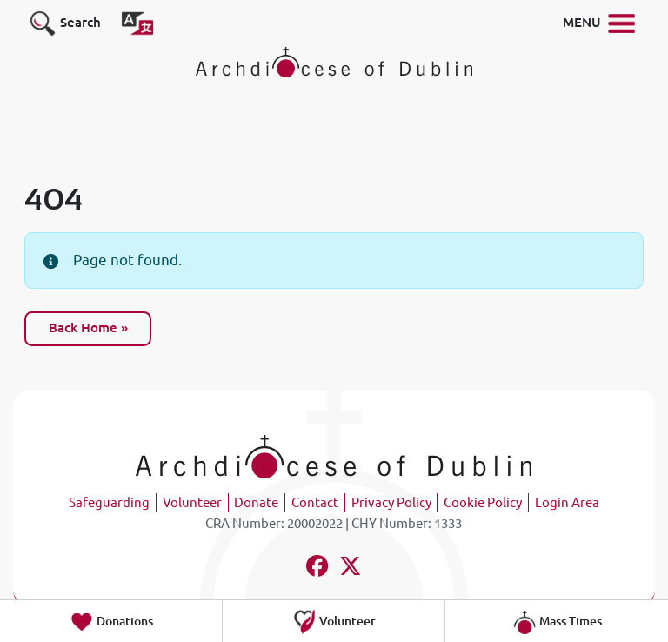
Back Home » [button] (88, 327)
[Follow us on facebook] (317, 568)
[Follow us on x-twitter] (351, 568)
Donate (256, 502)
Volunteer (192, 502)
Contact (314, 502)
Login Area (567, 502)
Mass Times (557, 622)
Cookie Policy (483, 502)
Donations (111, 622)
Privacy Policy (391, 502)
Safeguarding (109, 502)
